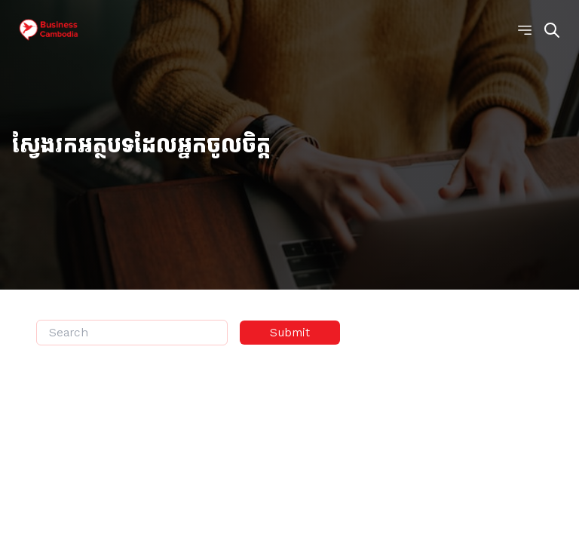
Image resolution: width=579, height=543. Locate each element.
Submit (290, 332)
